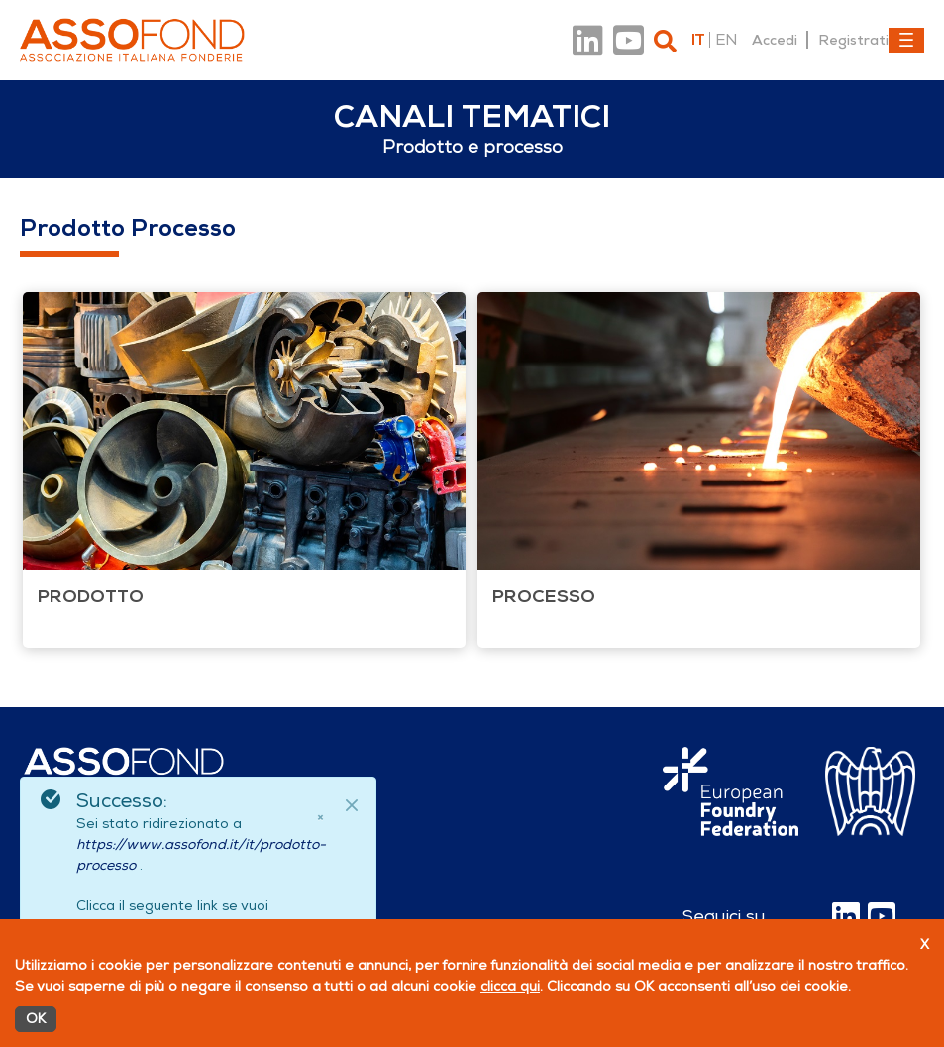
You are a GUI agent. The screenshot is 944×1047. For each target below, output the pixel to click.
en (726, 40)
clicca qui (510, 986)
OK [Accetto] (36, 1018)
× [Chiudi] (320, 817)
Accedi (774, 40)
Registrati (853, 40)
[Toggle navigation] (906, 40)
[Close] (351, 805)
